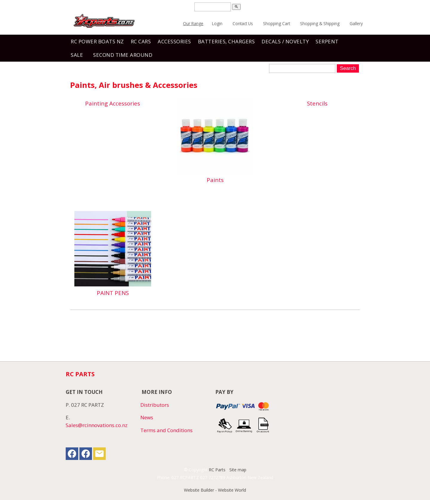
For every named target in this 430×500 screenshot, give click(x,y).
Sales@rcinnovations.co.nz (97, 425)
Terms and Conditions (166, 430)
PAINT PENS (113, 292)
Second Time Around (122, 54)
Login (217, 23)
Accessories (174, 41)
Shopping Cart (276, 23)
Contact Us (243, 23)
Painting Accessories (112, 103)
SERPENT (327, 41)
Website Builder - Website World (215, 490)
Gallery (356, 23)
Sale (77, 54)
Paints (215, 180)
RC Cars (141, 41)
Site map (237, 470)
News (146, 417)
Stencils (317, 103)
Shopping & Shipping (320, 23)
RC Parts (217, 470)
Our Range (193, 23)
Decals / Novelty (285, 41)
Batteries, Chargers (226, 41)
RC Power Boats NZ (97, 41)
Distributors (154, 404)
